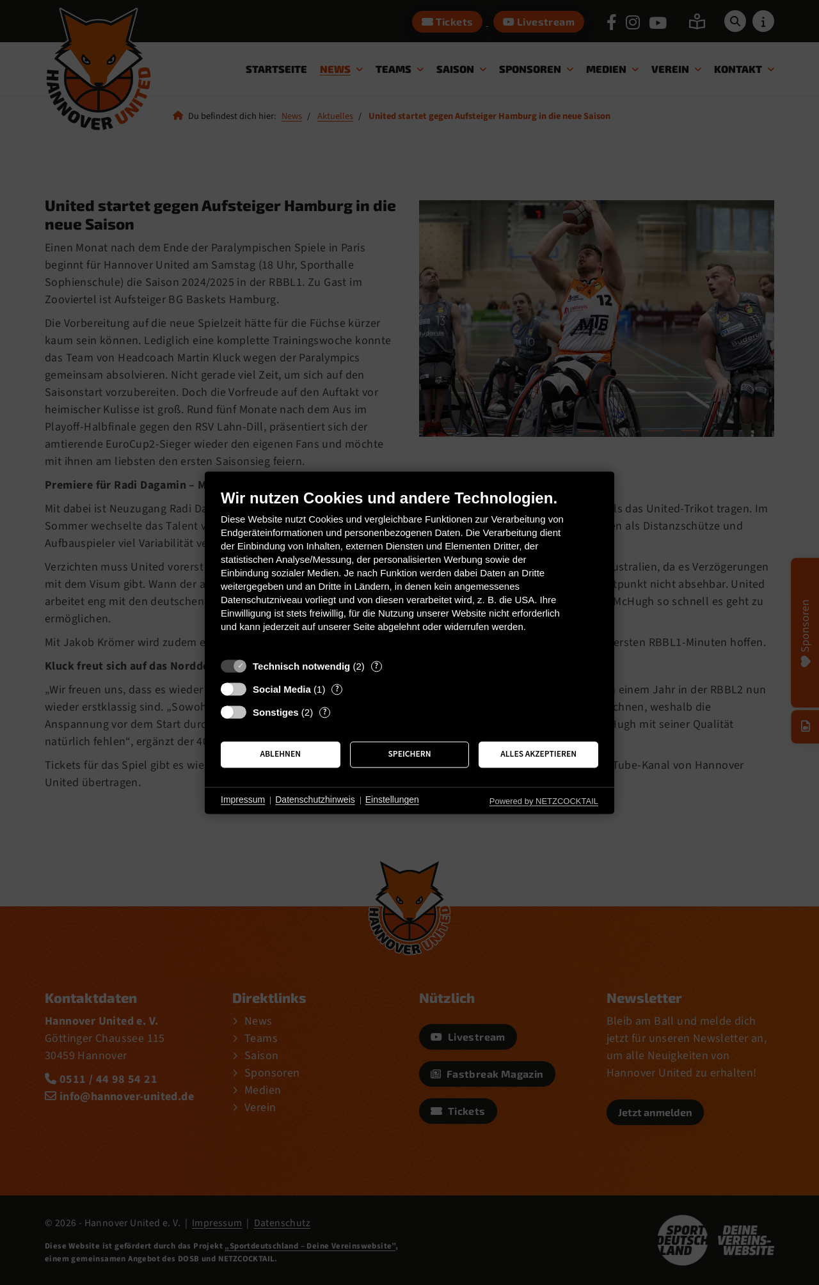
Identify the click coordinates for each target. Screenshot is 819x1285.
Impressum (243, 800)
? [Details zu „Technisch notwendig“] (376, 666)
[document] (409, 570)
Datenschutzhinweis (315, 800)
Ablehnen (280, 754)
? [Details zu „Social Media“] (337, 689)
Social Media (282, 689)
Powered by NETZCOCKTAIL (543, 801)
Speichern (409, 754)
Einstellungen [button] (392, 800)
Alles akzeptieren (538, 754)
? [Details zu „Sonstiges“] (325, 712)
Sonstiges (276, 712)
